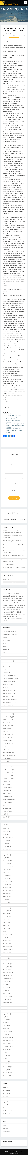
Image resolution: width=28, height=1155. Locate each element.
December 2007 (7, 1037)
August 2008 (6, 1014)
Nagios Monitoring (8, 722)
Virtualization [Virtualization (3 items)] (15, 618)
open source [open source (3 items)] (15, 609)
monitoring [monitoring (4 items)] (13, 605)
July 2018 (5, 843)
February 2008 (6, 1031)
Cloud (4, 655)
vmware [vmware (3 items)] (21, 618)
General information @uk (9, 678)
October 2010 (6, 946)
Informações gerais (8, 693)
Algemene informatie (8, 631)
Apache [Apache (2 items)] (4, 593)
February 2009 (6, 996)
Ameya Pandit (6, 1087)
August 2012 (6, 896)
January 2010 (6, 967)
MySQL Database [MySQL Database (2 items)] (9, 607)
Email (14, 483)
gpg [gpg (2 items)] (9, 598)
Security (5, 761)
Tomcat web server (8, 778)
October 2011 (6, 913)
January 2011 (6, 937)
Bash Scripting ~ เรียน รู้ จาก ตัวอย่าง (15, 423)
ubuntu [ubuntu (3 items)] (16, 616)
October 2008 (6, 1008)
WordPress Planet (7, 1113)
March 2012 (6, 905)
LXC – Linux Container (8, 564)
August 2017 (6, 855)
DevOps (5, 664)
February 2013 (6, 881)
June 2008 (5, 1020)
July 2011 (5, 919)
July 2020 (5, 834)
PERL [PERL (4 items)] (8, 612)
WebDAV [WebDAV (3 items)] (5, 620)
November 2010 (7, 943)
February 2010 (6, 964)
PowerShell (6, 749)
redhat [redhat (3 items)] (7, 614)
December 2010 (7, 940)
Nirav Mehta (6, 1096)
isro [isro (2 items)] (18, 600)
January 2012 (6, 911)
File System (6, 669)
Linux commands (7, 714)
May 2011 (5, 925)
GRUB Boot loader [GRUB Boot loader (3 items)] (14, 598)
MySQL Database (7, 720)
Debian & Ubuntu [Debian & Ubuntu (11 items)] (10, 596)
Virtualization (6, 787)
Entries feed (6, 1128)
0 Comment (21, 35)
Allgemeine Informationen (10, 634)
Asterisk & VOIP (7, 640)
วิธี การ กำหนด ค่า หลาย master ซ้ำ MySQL (14, 567)
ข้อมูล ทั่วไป (6, 808)
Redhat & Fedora (7, 752)
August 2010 (6, 952)
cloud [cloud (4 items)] (17, 593)
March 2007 (6, 1064)
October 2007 (6, 1043)
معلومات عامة (8, 802)
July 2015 (5, 872)
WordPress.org (6, 1134)
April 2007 (5, 1061)
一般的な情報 (6, 811)
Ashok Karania (6, 1090)
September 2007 (7, 1046)
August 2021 (6, 831)
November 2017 (7, 849)
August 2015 (6, 869)
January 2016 (6, 863)
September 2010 (7, 949)
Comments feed (7, 1131)
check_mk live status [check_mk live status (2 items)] (12, 593)
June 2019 (5, 840)
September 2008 (7, 1011)
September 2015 (7, 866)
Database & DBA (7, 658)
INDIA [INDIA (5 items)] (20, 598)
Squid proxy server (7, 770)
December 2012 (7, 887)
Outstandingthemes (14, 1153)
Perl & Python (6, 740)
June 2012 (5, 902)
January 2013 (6, 884)
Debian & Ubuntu (7, 661)
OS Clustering (6, 737)
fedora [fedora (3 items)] (19, 596)
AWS (4, 643)
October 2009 (6, 975)
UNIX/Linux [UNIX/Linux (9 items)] (7, 618)
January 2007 (6, 1070)
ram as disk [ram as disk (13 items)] (15, 611)
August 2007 (6, 1049)
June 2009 (5, 987)
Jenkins (5, 708)
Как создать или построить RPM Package (14, 545)
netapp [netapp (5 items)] (18, 607)
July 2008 (5, 1017)
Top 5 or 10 (6, 781)
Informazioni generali (8, 702)
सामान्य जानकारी (6, 805)
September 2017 (7, 852)
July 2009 (5, 984)
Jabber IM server (7, 705)
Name (14, 477)
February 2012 (6, 908)
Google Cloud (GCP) (8, 681)
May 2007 (5, 1058)
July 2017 (5, 858)
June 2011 (5, 922)
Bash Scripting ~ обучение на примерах (13, 547)
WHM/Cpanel (6, 793)
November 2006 (7, 1075)
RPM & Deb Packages (8, 755)
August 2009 (6, 981)
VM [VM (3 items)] (18, 618)
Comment (14, 464)
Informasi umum (7, 696)
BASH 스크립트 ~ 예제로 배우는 (14, 429)
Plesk (4, 746)
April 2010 (5, 958)
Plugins (5, 1099)
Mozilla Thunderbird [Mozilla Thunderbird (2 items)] (20, 605)
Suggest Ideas (6, 1102)
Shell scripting (6, 767)
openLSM (5, 731)
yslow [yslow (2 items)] (10, 620)
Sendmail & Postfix (8, 764)
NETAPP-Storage (7, 725)
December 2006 (7, 1073)
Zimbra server (6, 796)
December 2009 (7, 969)
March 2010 (6, 961)
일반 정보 (5, 817)
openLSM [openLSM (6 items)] (9, 609)
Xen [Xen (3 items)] (8, 620)
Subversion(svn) (7, 775)
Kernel (4, 711)
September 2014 (7, 875)
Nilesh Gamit (6, 1093)
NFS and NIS (6, 728)
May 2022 (5, 828)
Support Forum (7, 1105)
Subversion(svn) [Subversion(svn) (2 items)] (12, 616)
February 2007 (6, 1067)
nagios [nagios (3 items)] (13, 607)
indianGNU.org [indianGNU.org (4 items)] (14, 600)
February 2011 (6, 934)
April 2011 (5, 928)
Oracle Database (7, 734)
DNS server (5, 666)
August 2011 (6, 916)
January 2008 (6, 1034)
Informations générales (9, 699)
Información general (8, 690)
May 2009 (5, 990)
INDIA (4, 687)
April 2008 (5, 1025)
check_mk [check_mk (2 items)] (7, 593)
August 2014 (6, 878)
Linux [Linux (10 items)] (15, 602)
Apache (5, 637)
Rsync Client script (10, 418)
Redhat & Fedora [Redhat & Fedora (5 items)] (14, 614)
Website (14, 490)
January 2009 (6, 999)
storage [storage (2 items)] (7, 616)
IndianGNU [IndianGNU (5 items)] (6, 600)
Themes (5, 1108)
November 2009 (7, 972)
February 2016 (6, 861)
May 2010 (5, 955)
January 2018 (6, 846)
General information (8, 675)
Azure (4, 646)
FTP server (5, 672)
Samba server (6, 758)
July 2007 (5, 1052)
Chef (4, 652)
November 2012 (7, 890)
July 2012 (5, 899)
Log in (4, 1125)
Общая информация (8, 799)
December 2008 (7, 1002)
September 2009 (7, 978)
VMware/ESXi (6, 790)
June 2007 (5, 1055)
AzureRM (5, 649)
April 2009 (5, 993)
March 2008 (6, 1028)
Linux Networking (7, 717)
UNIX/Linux (6, 784)
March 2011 (6, 931)
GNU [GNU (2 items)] (8, 598)
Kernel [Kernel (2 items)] (20, 600)
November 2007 (7, 1040)
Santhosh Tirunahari (14, 33)
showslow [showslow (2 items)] (21, 614)
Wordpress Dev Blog (8, 1110)
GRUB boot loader (7, 684)
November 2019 (7, 837)
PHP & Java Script (7, 445)
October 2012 (6, 893)
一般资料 (5, 814)
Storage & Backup (7, 773)
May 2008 (5, 1022)
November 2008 (7, 1005)
